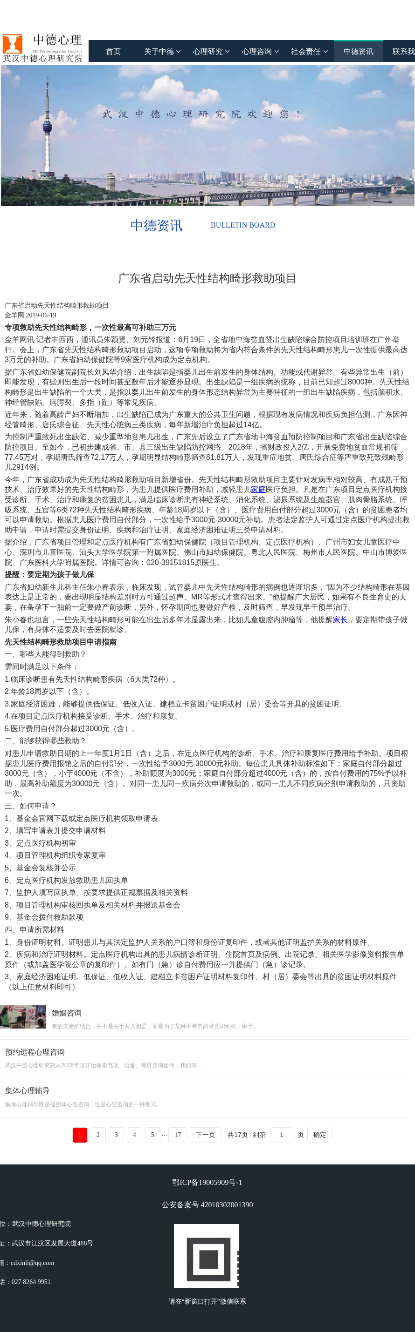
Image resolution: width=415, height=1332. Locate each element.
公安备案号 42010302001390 (207, 1205)
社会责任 (309, 51)
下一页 (205, 1134)
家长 (340, 620)
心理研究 (211, 51)
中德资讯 (359, 51)
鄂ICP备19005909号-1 (207, 1182)
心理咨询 (260, 51)
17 (177, 1134)
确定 (319, 1134)
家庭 (258, 489)
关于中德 (162, 51)
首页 (113, 51)
